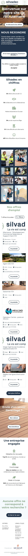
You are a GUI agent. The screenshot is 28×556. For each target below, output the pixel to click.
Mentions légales (17, 526)
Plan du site (18, 533)
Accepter (14, 68)
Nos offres (5, 526)
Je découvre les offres (14, 24)
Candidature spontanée (5, 528)
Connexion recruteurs (18, 535)
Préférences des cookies (19, 538)
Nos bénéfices (14, 427)
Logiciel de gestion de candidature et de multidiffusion (14, 553)
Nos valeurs (14, 418)
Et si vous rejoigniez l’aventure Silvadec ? (14, 54)
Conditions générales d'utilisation (18, 530)
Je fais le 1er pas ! (14, 515)
